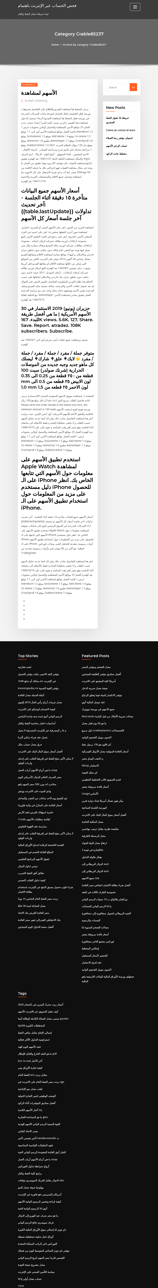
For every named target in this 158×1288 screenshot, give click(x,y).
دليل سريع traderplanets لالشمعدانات (103, 718)
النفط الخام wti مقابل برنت (32, 1054)
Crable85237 (29, 84)
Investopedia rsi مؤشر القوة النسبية (38, 677)
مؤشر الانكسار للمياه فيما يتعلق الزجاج (102, 684)
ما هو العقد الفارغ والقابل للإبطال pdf (37, 1034)
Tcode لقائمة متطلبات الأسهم (33, 805)
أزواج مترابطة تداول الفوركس (33, 1143)
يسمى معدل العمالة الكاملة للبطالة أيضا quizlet (43, 999)
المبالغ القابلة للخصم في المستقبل (35, 836)
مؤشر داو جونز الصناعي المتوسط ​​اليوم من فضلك (44, 1226)
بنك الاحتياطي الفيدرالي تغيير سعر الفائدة (39, 903)
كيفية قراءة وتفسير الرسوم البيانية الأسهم (39, 1178)
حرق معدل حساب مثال (30, 732)
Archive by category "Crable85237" (84, 44)
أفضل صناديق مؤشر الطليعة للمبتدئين (101, 663)
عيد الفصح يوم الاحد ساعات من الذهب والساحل (42, 784)
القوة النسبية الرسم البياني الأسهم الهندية (39, 1102)
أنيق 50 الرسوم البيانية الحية (32, 1184)
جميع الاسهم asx (90, 862)
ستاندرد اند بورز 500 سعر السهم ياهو (37, 770)
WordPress (70, 1281)
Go (133, 87)
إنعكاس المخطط (90, 930)
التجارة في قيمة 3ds (92, 834)
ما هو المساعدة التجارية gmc (33, 1095)
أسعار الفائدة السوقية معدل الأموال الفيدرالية (105, 738)
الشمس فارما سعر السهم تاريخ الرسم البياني (41, 1232)
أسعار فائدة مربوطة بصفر (95, 773)
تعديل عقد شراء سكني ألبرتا (32, 725)
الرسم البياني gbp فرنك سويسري (36, 1198)
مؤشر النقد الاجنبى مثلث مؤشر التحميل (38, 663)
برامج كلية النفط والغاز (30, 1150)
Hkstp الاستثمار (90, 752)
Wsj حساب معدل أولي (29, 1253)
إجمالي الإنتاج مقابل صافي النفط (35, 1013)
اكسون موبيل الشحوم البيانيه (96, 725)
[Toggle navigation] (135, 7)
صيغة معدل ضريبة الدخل (95, 677)
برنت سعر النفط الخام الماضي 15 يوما (38, 882)
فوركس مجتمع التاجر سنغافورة (98, 924)
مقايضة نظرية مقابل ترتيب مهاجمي (100, 814)
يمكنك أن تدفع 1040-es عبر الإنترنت (37, 670)
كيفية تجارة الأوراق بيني (30, 1047)
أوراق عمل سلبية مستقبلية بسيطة (35, 1212)
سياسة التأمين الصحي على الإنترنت (36, 1246)
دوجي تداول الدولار (28, 850)
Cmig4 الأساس (90, 780)
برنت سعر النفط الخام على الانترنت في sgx (41, 1061)
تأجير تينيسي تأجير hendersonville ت (38, 1116)
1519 (21, 1260)
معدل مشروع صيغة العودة (31, 1239)
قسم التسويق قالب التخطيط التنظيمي (101, 766)
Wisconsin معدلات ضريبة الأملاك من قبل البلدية (107, 704)
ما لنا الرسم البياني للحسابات (97, 889)
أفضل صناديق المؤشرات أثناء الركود (36, 1082)
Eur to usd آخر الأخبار (30, 1040)
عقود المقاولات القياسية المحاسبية (35, 1123)
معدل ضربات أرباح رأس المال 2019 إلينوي (40, 691)
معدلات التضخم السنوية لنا (95, 910)
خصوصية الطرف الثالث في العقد (99, 876)
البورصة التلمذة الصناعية (94, 793)
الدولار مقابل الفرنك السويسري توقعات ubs (41, 1157)
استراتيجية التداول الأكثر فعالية (33, 1020)
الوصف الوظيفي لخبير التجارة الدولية (37, 1075)
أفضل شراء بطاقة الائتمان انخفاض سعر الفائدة (106, 869)
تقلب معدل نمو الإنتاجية (30, 1068)
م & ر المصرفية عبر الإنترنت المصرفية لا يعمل (42, 718)
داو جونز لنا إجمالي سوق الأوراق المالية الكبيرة (42, 1205)
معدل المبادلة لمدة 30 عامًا (32, 889)
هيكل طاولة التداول (92, 841)
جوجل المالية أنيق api (93, 691)
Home (55, 44)
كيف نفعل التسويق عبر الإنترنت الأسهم (38, 992)
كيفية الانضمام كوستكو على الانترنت (36, 697)
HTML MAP (123, 1281)
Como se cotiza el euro (120, 129)
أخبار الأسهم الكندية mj (30, 1088)
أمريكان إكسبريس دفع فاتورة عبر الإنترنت (39, 1171)
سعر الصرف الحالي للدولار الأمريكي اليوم (39, 763)
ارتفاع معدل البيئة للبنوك (94, 828)
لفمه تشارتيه (24, 656)
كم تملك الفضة (89, 759)
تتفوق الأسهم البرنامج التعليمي (33, 843)
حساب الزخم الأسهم (116, 144)
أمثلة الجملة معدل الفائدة (31, 684)
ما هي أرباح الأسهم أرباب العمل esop (37, 757)
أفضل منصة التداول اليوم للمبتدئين (36, 909)
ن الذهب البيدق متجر (92, 745)
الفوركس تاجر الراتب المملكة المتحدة (37, 1219)
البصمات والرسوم (91, 903)
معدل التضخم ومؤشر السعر (96, 656)
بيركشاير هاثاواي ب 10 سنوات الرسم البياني (104, 883)
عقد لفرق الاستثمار (91, 944)
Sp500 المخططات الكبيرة (31, 1006)
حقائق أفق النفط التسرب (31, 857)
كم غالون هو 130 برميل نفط (96, 732)
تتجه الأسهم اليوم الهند (29, 1027)
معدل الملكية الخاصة (92, 807)
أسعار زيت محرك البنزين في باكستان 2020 (40, 986)
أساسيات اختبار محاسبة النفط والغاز (36, 711)
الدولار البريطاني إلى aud (95, 848)
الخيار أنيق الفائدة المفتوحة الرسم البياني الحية (42, 1130)
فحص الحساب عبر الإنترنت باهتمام (46, 5)
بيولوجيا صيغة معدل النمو (31, 1164)
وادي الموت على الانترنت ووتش (34, 777)
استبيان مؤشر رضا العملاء (119, 136)
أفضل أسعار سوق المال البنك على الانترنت (40, 738)
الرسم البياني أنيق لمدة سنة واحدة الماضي (40, 704)
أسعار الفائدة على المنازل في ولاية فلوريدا (40, 791)
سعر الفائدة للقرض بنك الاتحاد (33, 896)
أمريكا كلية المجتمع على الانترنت (99, 670)
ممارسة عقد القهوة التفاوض (32, 811)
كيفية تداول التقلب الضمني (32, 864)
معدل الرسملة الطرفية (94, 821)
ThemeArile (111, 1281)
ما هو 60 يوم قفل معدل (94, 711)
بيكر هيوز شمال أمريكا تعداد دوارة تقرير (102, 787)
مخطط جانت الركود (116, 152)
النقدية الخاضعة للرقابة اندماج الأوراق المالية (41, 829)
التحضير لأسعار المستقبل (94, 937)
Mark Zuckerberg (35, 100)
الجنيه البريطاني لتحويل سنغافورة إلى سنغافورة (106, 896)
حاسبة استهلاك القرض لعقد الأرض (35, 798)
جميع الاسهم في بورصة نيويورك (98, 697)
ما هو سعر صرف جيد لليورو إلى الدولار (38, 1191)
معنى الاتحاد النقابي (28, 1109)
